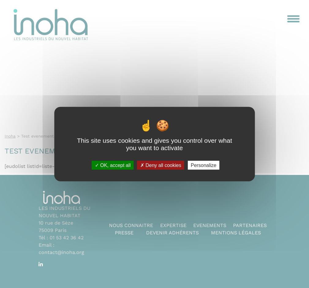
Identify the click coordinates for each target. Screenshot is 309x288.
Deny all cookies (160, 165)
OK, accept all (113, 165)
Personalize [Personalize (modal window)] (204, 165)
